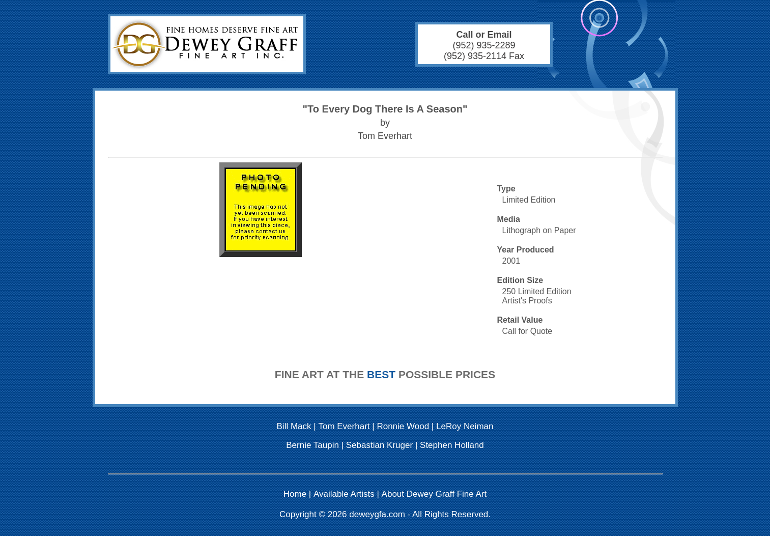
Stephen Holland (452, 445)
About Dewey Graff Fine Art (434, 494)
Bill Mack (294, 426)
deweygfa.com (377, 514)
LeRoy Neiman (464, 426)
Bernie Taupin (312, 445)
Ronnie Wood (403, 426)
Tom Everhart (343, 426)
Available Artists (344, 494)
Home (294, 494)
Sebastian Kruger (379, 445)
